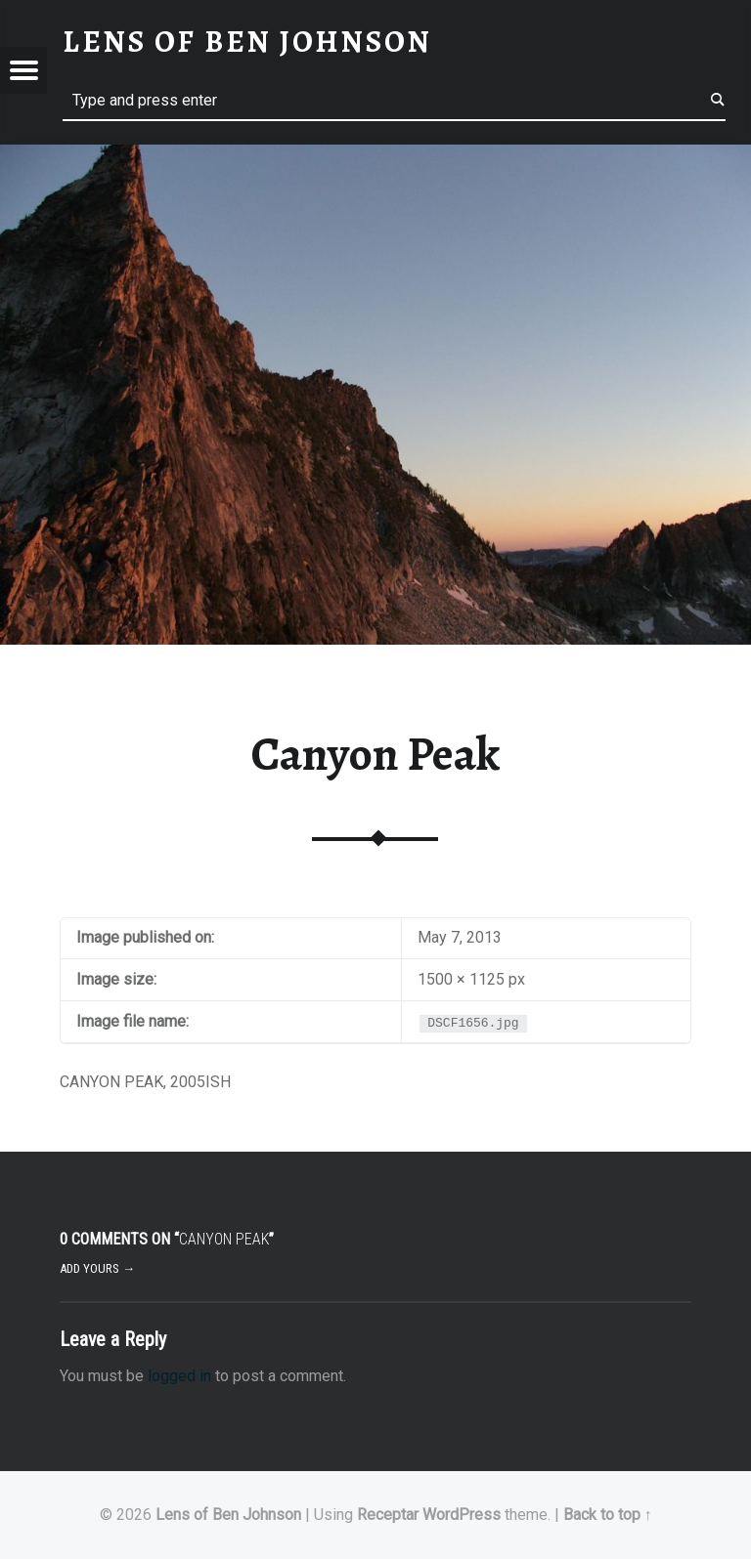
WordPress (461, 1514)
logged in (179, 1376)
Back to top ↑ (607, 1514)
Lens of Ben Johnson (228, 1514)
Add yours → (97, 1268)
